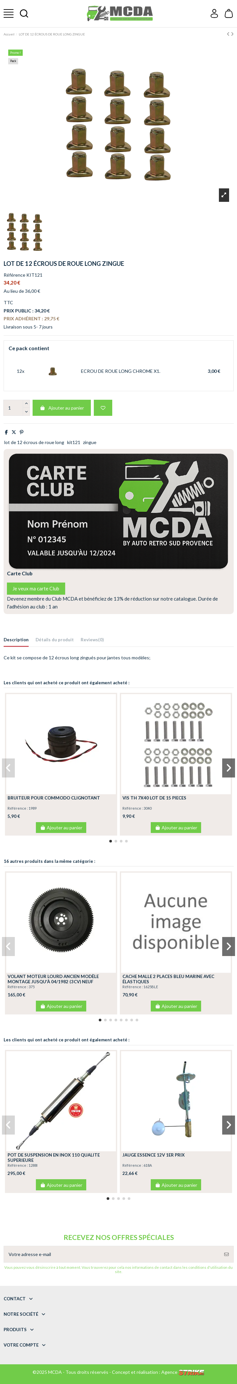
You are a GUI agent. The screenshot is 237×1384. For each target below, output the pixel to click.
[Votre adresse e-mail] (112, 1254)
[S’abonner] (226, 1254)
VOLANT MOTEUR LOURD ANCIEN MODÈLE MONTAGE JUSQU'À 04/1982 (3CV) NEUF (53, 979)
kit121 (73, 442)
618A (148, 1165)
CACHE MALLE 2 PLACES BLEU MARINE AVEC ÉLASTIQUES (168, 979)
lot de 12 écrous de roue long (34, 442)
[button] (110, 841)
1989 (33, 808)
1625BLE (151, 987)
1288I (33, 1165)
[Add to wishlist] (103, 408)
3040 (147, 808)
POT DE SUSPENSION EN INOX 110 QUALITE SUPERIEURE (54, 1157)
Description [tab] (16, 639)
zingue (89, 442)
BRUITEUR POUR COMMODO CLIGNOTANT (54, 797)
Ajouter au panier (62, 408)
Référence (14, 275)
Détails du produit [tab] (55, 639)
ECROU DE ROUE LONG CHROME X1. (120, 371)
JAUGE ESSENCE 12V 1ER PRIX (153, 1155)
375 (32, 987)
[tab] (92, 641)
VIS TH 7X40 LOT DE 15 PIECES (154, 797)
